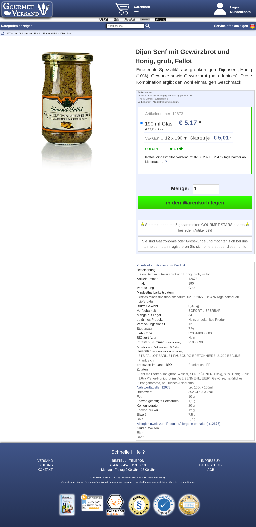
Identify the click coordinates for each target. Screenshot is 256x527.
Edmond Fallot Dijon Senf (57, 33)
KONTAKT (45, 469)
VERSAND (45, 460)
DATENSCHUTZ (211, 465)
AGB (210, 469)
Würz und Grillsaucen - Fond (23, 33)
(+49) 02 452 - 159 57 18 (128, 465)
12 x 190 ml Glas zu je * (188, 137)
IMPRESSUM (210, 460)
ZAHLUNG (45, 465)
